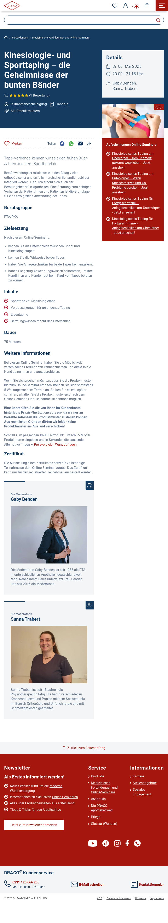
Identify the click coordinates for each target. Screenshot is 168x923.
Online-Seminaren (65, 797)
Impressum (157, 898)
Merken (16, 143)
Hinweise (140, 898)
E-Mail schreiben (87, 884)
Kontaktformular (147, 884)
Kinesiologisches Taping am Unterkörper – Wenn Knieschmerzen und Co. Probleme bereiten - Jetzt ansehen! (132, 183)
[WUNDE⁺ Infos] (136, 5)
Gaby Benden (24, 499)
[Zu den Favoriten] (114, 5)
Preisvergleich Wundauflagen (55, 444)
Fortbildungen (20, 37)
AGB (99, 898)
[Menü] (162, 5)
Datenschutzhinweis (118, 898)
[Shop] (147, 5)
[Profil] (125, 5)
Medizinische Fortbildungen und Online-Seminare (60, 37)
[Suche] (84, 20)
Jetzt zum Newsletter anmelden (34, 825)
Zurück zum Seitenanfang (86, 748)
